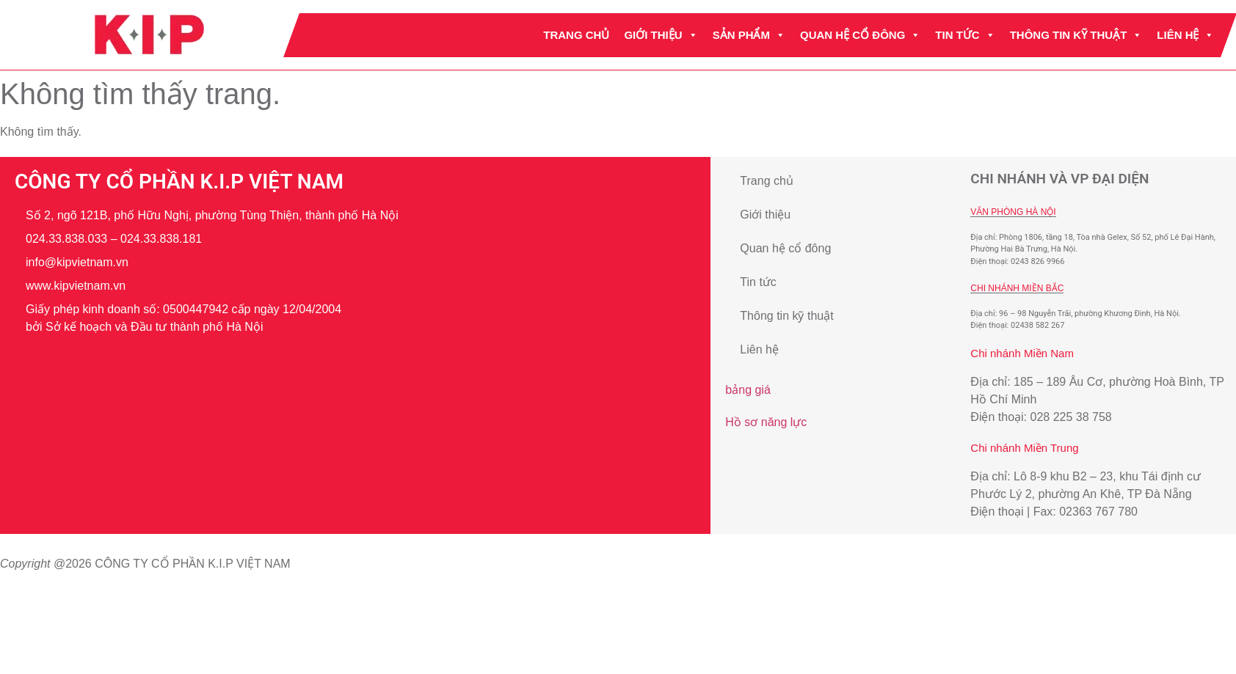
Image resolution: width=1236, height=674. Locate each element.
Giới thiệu (660, 35)
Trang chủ (576, 35)
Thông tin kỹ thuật (1075, 35)
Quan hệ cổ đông (860, 35)
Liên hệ (1185, 35)
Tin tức (965, 35)
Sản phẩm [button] (748, 35)
